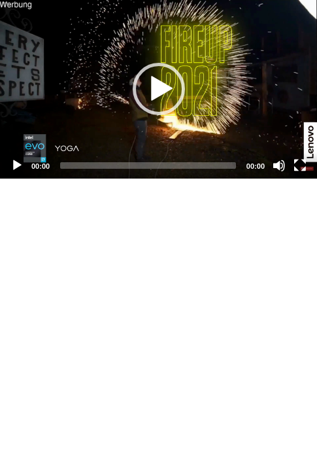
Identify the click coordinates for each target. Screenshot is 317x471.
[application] (158, 89)
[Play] (17, 165)
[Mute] (279, 165)
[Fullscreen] (300, 165)
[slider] (148, 165)
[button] (159, 89)
